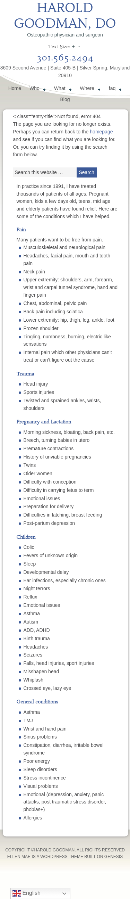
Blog (65, 99)
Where (89, 89)
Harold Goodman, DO (65, 15)
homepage (101, 131)
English (26, 893)
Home (14, 88)
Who (36, 89)
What (61, 89)
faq (114, 89)
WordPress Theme (61, 856)
